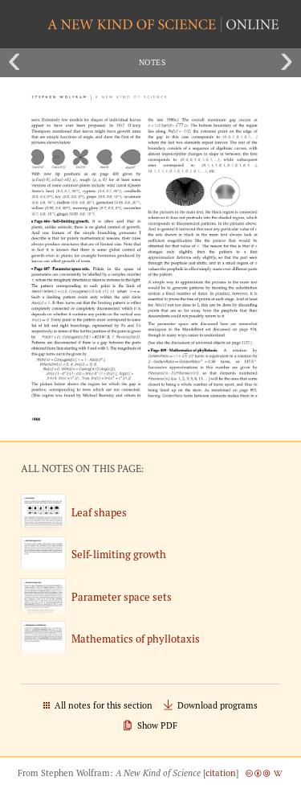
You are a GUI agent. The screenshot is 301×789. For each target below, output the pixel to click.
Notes (152, 62)
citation (220, 773)
